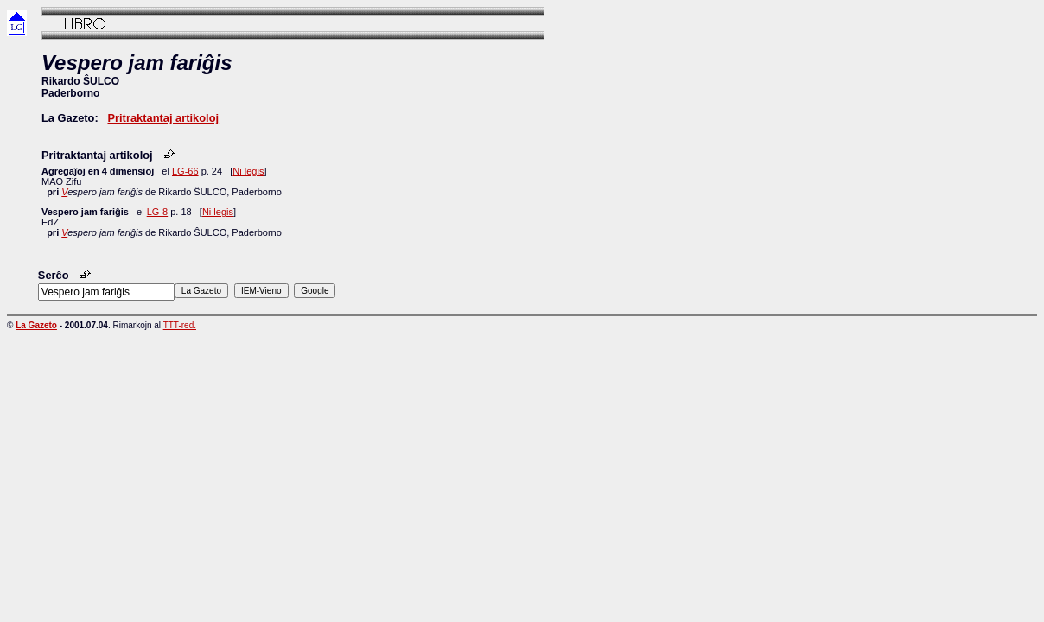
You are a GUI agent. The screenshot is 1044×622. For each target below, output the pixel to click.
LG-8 (157, 211)
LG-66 (185, 171)
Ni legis (248, 171)
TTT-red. (179, 325)
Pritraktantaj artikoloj (163, 117)
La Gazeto (36, 325)
